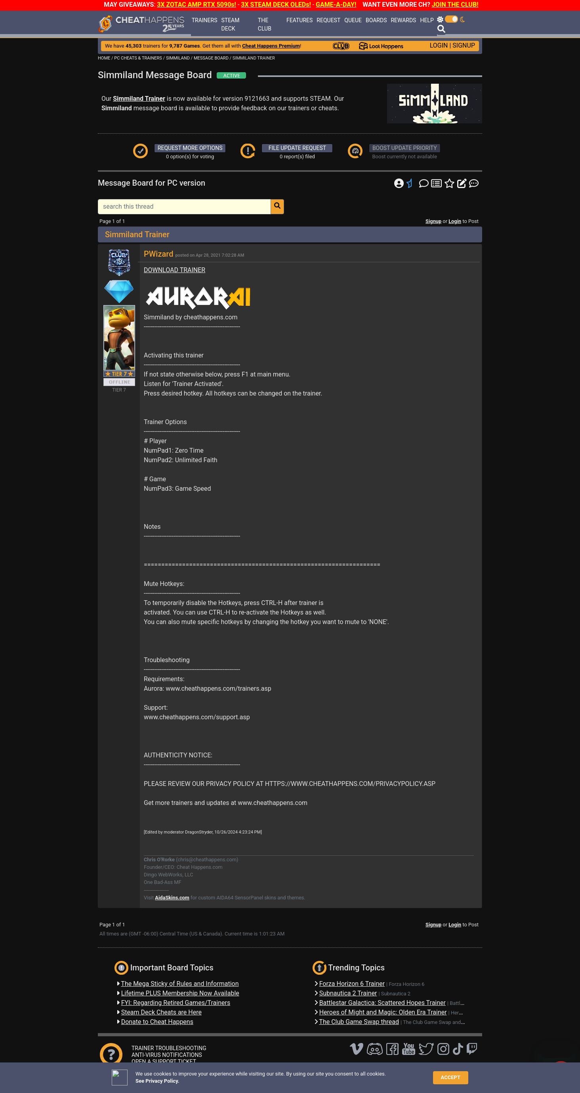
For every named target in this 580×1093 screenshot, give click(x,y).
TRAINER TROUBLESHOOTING (169, 1048)
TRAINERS (205, 20)
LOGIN (439, 45)
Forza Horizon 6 (406, 984)
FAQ (217, 1075)
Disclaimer (240, 1075)
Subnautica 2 (395, 994)
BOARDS (376, 20)
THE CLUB (264, 24)
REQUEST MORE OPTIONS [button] (190, 148)
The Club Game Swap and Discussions (446, 1022)
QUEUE (353, 20)
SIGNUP (463, 45)
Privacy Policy (274, 1075)
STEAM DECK (230, 24)
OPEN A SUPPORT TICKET (164, 1061)
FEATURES (299, 20)
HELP (426, 20)
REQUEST (328, 20)
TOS (303, 1075)
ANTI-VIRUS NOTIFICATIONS (167, 1055)
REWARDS (403, 20)
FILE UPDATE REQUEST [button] (297, 148)
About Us (327, 1075)
